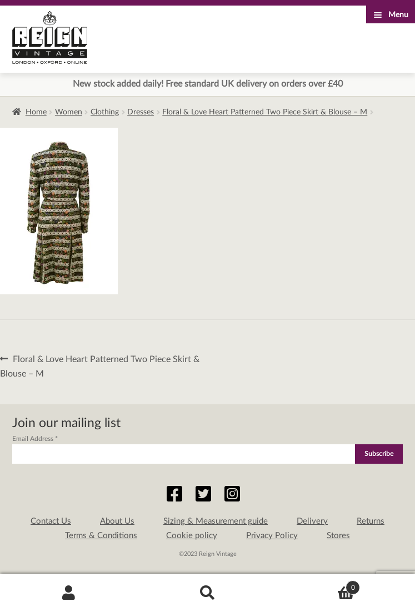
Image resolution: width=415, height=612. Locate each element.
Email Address (35, 438)
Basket (318, 585)
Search (207, 593)
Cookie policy (191, 535)
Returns (370, 521)
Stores (338, 535)
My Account (69, 593)
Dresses (140, 112)
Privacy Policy (272, 535)
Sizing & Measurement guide (215, 521)
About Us (117, 521)
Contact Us (51, 521)
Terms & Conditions (101, 535)
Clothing (105, 112)
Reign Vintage (49, 37)
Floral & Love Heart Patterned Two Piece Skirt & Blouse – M (264, 112)
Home (36, 112)
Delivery (312, 521)
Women (68, 112)
